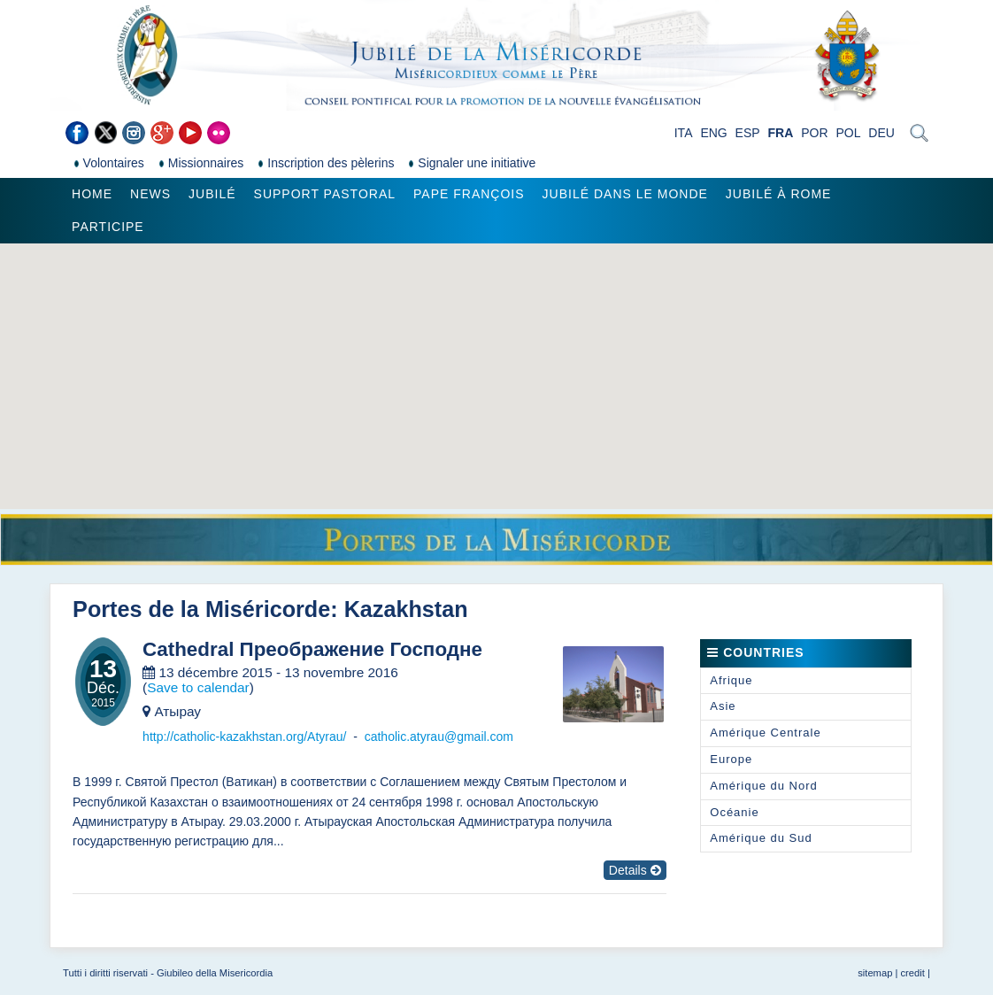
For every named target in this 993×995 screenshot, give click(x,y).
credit (913, 973)
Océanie (734, 812)
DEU (881, 133)
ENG (713, 133)
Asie (722, 706)
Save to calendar (198, 687)
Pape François (469, 194)
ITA (683, 133)
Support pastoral (325, 194)
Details (635, 870)
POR (814, 133)
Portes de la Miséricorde (201, 609)
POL (847, 133)
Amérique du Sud (761, 838)
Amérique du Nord (764, 785)
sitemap (875, 973)
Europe (731, 759)
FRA (781, 133)
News (150, 194)
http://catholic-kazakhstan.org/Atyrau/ (244, 736)
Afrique (731, 680)
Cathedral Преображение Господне (312, 649)
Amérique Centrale (765, 732)
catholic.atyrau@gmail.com (439, 736)
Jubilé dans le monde (625, 194)
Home (92, 194)
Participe (108, 227)
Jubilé (212, 194)
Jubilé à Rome (779, 194)
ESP (747, 133)
